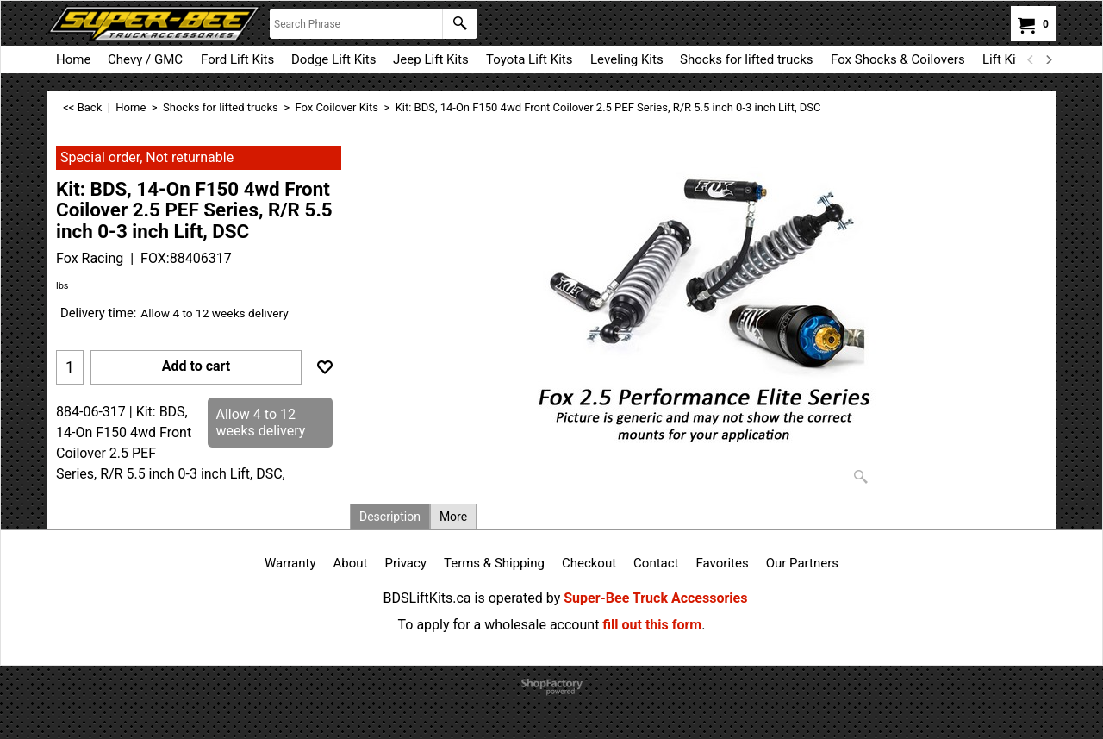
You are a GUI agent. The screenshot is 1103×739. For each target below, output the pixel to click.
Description (390, 516)
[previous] (1030, 59)
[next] (1048, 59)
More (453, 516)
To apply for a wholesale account (499, 625)
